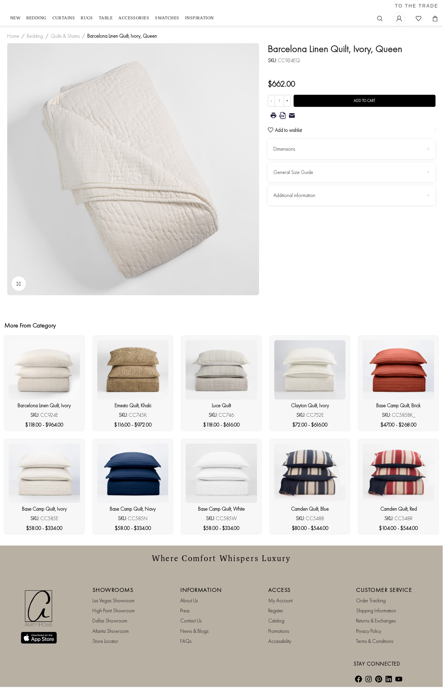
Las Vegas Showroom (113, 600)
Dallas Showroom (109, 620)
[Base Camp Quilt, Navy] (133, 473)
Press (184, 610)
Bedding (35, 36)
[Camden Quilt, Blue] (310, 473)
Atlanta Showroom (110, 631)
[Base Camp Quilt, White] (221, 473)
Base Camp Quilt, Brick (398, 405)
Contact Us (190, 620)
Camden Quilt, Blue (310, 509)
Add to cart (364, 100)
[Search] (380, 18)
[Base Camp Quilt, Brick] (398, 370)
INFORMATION (201, 590)
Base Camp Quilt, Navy (133, 509)
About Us (189, 600)
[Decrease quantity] (271, 101)
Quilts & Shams (65, 36)
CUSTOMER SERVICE (384, 590)
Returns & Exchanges (376, 620)
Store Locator (105, 641)
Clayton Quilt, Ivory (310, 405)
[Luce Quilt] (221, 370)
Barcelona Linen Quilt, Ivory (44, 405)
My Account (280, 600)
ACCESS (279, 590)
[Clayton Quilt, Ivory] (310, 370)
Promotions (278, 631)
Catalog (276, 620)
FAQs (185, 641)
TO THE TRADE (416, 6)
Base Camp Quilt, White (221, 509)
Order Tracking (371, 600)
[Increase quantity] (287, 101)
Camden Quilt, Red (398, 509)
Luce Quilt (221, 405)
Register (275, 610)
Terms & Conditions (374, 641)
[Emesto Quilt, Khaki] (133, 370)
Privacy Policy (368, 631)
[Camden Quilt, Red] (398, 473)
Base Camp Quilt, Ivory (44, 509)
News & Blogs (194, 631)
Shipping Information (376, 610)
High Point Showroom (113, 610)
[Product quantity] (279, 101)
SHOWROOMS (113, 590)
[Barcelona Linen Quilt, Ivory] (44, 370)
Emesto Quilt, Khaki (133, 405)
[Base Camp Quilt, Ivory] (44, 473)
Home (13, 36)
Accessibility (279, 641)
